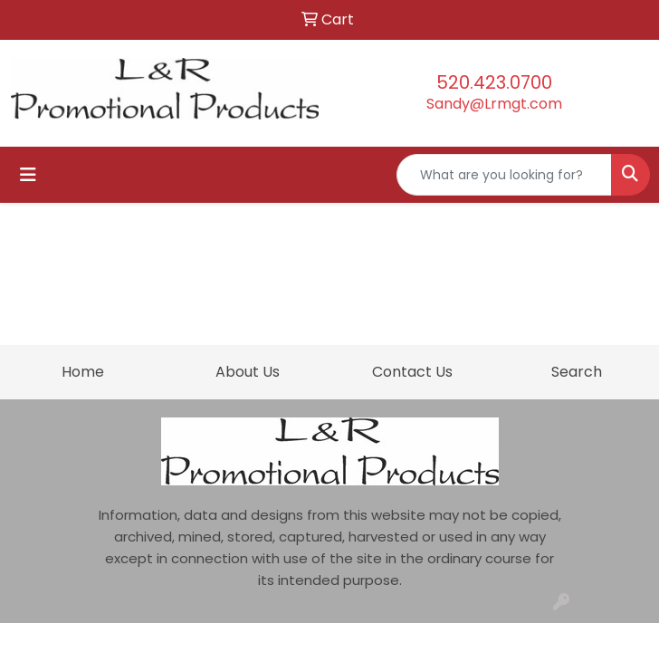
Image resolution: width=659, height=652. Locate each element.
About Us (247, 371)
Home (83, 371)
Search (576, 371)
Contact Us (412, 371)
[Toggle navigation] (28, 174)
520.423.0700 (494, 82)
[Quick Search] (504, 175)
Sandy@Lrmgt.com (494, 103)
